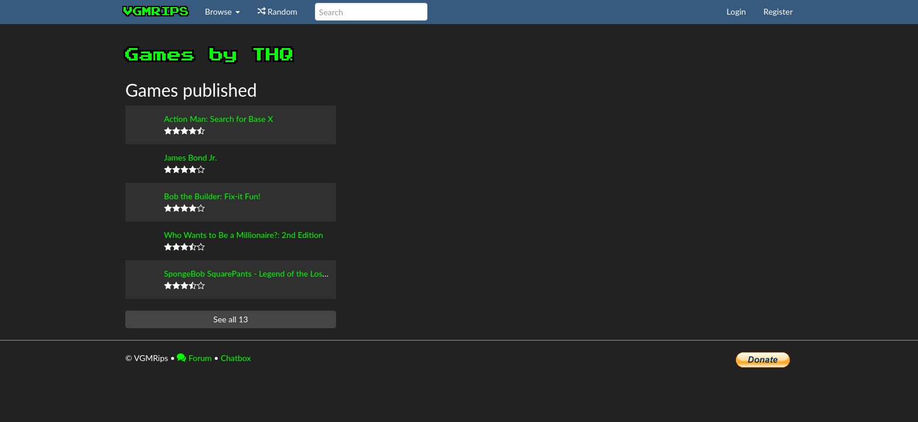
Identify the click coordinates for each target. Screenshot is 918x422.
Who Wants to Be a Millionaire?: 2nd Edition (243, 235)
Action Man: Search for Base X (218, 119)
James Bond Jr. (190, 157)
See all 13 (230, 319)
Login (736, 11)
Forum (194, 358)
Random (277, 11)
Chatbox (236, 358)
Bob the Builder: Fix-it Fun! (212, 196)
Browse (222, 11)
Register (778, 11)
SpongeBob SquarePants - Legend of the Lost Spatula (259, 273)
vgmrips (156, 11)
